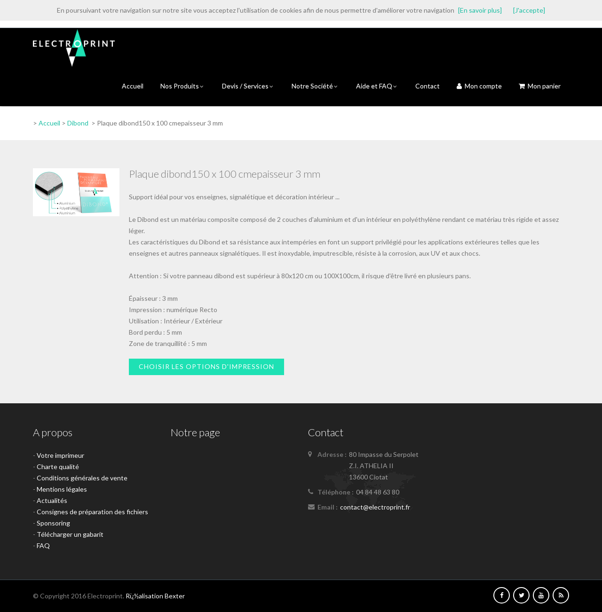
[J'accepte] (529, 10)
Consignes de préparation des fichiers (92, 512)
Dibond (77, 123)
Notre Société (315, 86)
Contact (427, 86)
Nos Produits (182, 86)
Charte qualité (58, 467)
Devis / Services (248, 86)
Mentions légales (62, 489)
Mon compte (479, 86)
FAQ (43, 545)
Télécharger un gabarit (70, 534)
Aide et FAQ (377, 86)
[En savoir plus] (480, 10)
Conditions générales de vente (82, 478)
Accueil (132, 86)
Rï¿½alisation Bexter (155, 596)
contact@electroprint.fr (375, 507)
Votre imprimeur (60, 455)
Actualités (52, 500)
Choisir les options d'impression (206, 366)
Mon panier (540, 86)
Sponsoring (53, 523)
